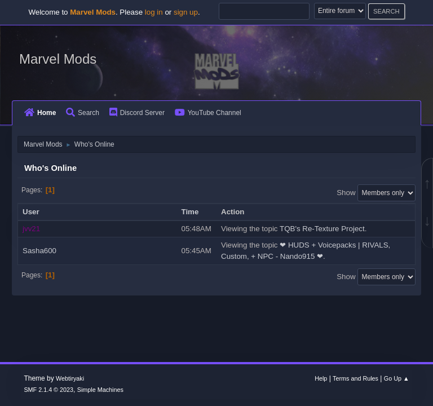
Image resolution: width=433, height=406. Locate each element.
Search (82, 113)
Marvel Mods (57, 59)
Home (40, 113)
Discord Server (137, 113)
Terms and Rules (355, 378)
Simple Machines (100, 389)
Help (321, 378)
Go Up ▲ (396, 378)
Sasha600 (39, 250)
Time (195, 212)
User (31, 212)
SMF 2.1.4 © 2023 (48, 389)
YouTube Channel (208, 113)
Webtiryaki (70, 378)
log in (154, 12)
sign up (186, 12)
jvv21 (31, 228)
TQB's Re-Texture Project (322, 228)
